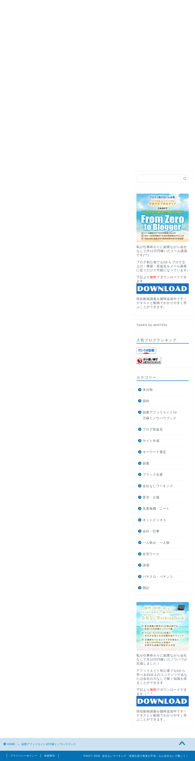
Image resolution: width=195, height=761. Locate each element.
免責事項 (49, 755)
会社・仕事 (151, 531)
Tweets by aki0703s (151, 325)
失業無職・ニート (156, 508)
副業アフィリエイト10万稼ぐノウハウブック (160, 415)
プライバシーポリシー (23, 755)
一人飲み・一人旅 (156, 542)
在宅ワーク (151, 554)
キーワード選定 (154, 452)
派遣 (146, 565)
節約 (146, 401)
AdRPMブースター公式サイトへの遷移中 (43, 88)
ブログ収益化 (153, 429)
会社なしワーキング (158, 486)
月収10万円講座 (72, 77)
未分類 (148, 389)
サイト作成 (151, 440)
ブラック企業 (153, 474)
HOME (15, 77)
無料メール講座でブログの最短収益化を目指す (97, 147)
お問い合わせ (107, 77)
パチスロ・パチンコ (158, 576)
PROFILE (40, 77)
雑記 (146, 588)
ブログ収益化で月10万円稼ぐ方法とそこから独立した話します (60, 98)
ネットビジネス (154, 520)
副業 (146, 463)
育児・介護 (151, 497)
